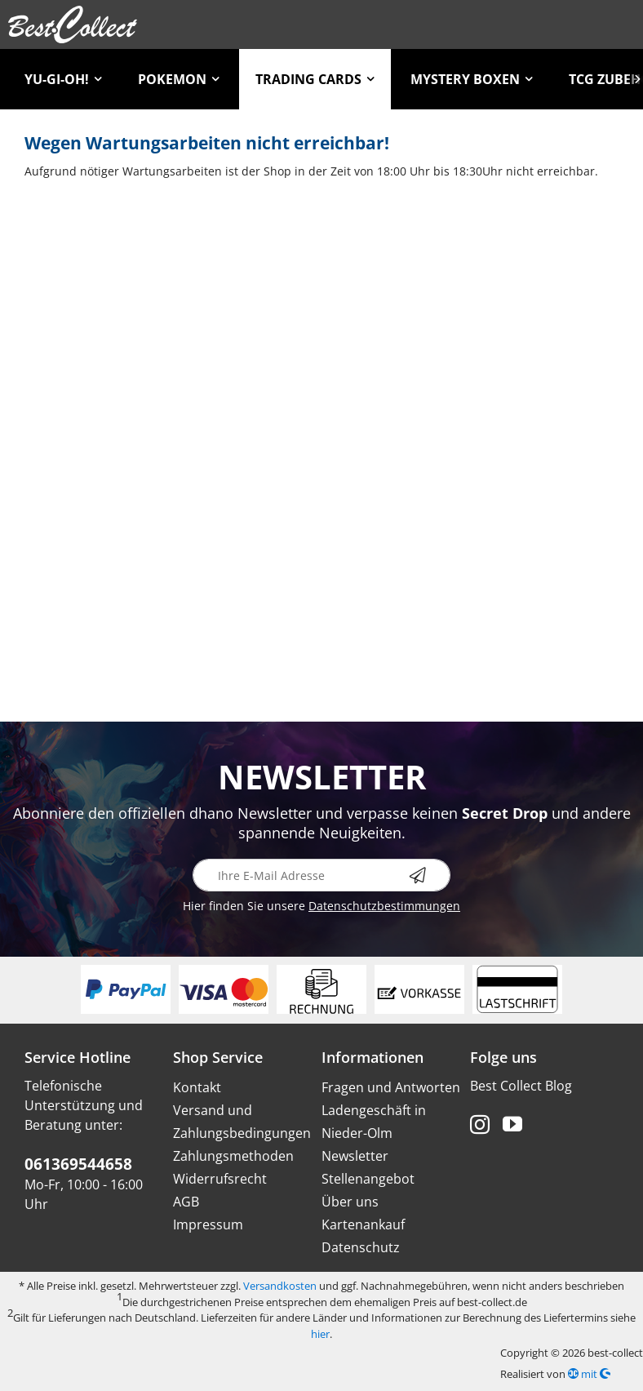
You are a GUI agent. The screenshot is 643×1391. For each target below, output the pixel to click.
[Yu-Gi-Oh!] (63, 79)
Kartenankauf (363, 1224)
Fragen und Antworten (391, 1087)
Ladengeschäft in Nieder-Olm (374, 1121)
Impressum (208, 1224)
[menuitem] (63, 79)
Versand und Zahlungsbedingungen (242, 1121)
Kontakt (197, 1087)
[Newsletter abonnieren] (430, 875)
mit (589, 1374)
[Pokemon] (179, 79)
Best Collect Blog (521, 1086)
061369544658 (78, 1164)
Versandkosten (280, 1285)
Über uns (350, 1202)
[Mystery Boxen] (471, 79)
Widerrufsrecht (220, 1179)
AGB (186, 1202)
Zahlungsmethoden (233, 1156)
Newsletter (355, 1156)
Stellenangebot (368, 1179)
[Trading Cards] (315, 79)
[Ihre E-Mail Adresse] (321, 875)
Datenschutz (361, 1247)
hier (320, 1334)
